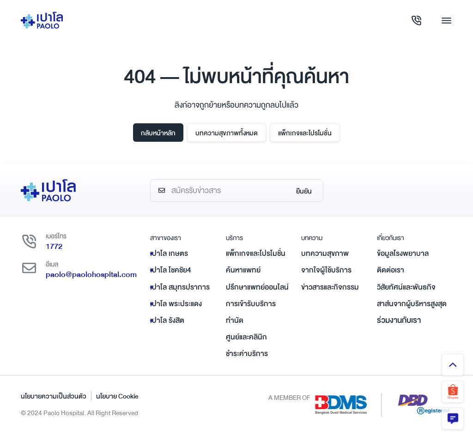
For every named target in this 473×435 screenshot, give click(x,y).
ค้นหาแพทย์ (243, 270)
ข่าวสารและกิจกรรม (330, 287)
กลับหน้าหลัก (158, 133)
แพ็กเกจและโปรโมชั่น (305, 133)
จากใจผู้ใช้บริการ (326, 270)
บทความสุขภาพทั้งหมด (226, 133)
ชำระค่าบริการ (247, 354)
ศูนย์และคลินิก (246, 337)
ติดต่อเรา (390, 270)
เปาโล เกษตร (169, 254)
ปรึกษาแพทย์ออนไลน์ (257, 287)
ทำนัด (234, 320)
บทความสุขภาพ (325, 254)
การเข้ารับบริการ (251, 304)
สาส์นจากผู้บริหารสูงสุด (412, 304)
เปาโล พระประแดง (176, 304)
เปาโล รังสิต (167, 320)
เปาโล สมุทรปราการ (180, 287)
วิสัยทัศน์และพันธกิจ (406, 287)
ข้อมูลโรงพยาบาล (403, 254)
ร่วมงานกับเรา (399, 320)
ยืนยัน (304, 191)
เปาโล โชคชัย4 (170, 270)
